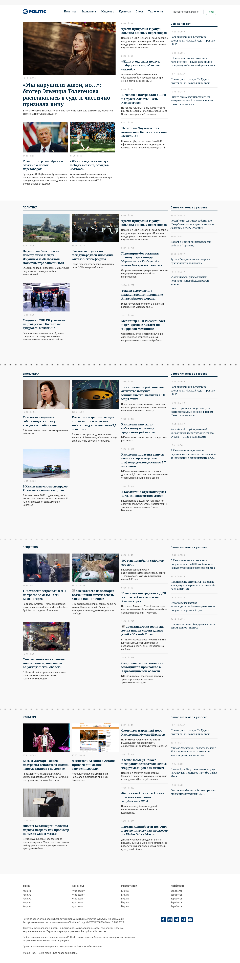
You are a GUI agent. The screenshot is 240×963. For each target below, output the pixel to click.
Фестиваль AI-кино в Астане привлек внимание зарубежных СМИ (93, 765)
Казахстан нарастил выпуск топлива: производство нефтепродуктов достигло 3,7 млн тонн (94, 423)
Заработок (176, 891)
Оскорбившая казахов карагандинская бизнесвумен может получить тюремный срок (193, 606)
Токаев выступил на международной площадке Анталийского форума (92, 255)
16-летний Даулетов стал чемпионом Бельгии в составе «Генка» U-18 (144, 132)
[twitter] (177, 919)
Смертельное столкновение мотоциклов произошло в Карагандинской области (43, 663)
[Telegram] (183, 919)
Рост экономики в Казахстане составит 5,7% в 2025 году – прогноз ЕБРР (193, 40)
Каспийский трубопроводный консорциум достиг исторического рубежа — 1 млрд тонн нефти (192, 432)
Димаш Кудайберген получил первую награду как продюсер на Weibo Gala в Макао (46, 830)
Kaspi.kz (27, 891)
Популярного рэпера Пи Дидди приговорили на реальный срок (190, 81)
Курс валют (78, 891)
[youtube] (190, 919)
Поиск (211, 11)
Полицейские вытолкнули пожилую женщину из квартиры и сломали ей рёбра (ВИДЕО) (193, 585)
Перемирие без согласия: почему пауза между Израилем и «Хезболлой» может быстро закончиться (43, 257)
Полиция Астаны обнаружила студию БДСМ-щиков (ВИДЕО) (193, 626)
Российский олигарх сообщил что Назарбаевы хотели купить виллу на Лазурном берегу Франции (192, 224)
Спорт (139, 11)
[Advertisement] (194, 146)
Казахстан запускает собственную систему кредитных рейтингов (40, 421)
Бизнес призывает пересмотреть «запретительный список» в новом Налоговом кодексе (192, 100)
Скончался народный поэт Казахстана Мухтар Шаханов (143, 732)
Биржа (125, 891)
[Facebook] (163, 920)
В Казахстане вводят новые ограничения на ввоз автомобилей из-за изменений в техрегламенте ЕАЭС (194, 453)
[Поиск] (188, 12)
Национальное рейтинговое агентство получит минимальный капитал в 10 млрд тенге (142, 393)
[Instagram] (170, 919)
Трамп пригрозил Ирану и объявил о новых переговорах (43, 165)
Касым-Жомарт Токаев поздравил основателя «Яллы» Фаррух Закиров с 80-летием (46, 765)
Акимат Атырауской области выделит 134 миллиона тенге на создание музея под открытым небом (193, 751)
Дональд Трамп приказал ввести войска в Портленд (191, 243)
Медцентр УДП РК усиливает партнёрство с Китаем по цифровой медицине (45, 324)
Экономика (88, 11)
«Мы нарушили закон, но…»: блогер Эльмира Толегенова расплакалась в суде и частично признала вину (66, 94)
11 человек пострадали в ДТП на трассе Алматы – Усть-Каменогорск (143, 99)
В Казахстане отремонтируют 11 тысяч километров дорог (45, 488)
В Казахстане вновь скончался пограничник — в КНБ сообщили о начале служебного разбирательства (193, 61)
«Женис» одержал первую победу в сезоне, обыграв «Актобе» (89, 165)
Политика (70, 11)
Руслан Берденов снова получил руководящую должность (190, 261)
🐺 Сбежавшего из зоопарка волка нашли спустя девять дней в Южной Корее (93, 595)
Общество (107, 11)
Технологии (155, 11)
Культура (125, 11)
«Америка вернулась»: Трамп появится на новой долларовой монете (190, 280)
